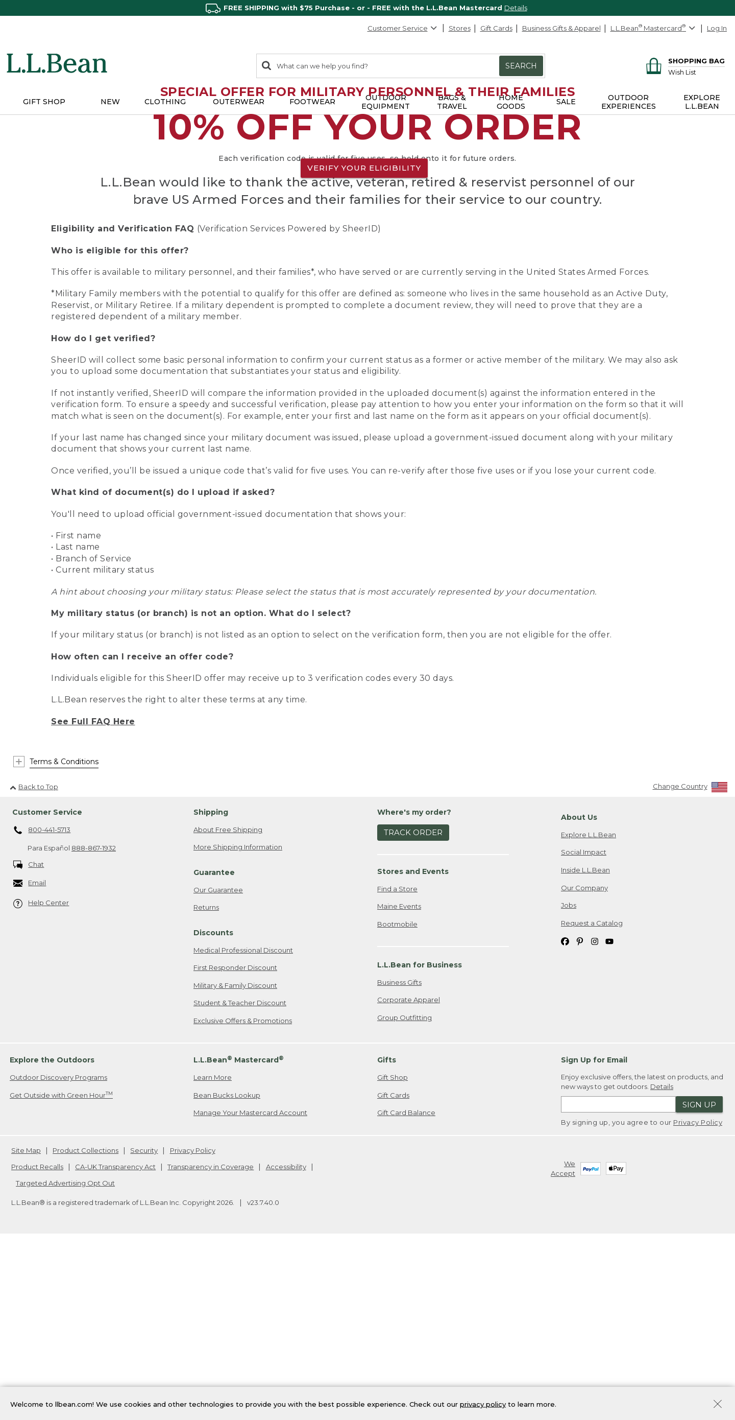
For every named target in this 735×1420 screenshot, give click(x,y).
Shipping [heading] (210, 988)
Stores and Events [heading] (413, 1047)
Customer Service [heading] (47, 988)
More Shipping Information (237, 1024)
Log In (717, 28)
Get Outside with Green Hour (61, 1271)
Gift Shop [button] (44, 101)
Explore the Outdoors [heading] (52, 1236)
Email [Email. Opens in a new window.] (29, 1059)
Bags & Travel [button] (452, 102)
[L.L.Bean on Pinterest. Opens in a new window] (580, 1116)
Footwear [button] (312, 101)
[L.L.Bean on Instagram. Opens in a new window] (595, 1116)
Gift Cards (496, 28)
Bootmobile (397, 1100)
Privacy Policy (697, 1299)
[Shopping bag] (684, 60)
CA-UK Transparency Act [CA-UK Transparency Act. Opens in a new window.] (115, 1343)
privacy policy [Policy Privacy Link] (483, 1404)
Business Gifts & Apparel (561, 28)
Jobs (568, 1081)
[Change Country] (690, 964)
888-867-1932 (93, 1024)
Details (515, 8)
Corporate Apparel (408, 1176)
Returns (206, 1084)
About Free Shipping (227, 1006)
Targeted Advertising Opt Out (65, 1359)
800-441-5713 (42, 1007)
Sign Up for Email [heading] (594, 1236)
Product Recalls (37, 1343)
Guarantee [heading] (214, 1048)
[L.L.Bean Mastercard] (654, 28)
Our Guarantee (218, 1066)
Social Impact (583, 1029)
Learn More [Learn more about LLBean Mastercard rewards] (212, 1253)
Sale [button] (566, 101)
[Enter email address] (618, 1281)
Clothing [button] (165, 101)
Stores (460, 28)
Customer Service (403, 28)
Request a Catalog (592, 1099)
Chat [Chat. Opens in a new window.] (28, 1041)
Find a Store (397, 1065)
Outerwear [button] (238, 101)
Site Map (26, 1327)
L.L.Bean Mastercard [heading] (238, 1236)
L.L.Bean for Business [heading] (419, 1141)
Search (521, 65)
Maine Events (399, 1082)
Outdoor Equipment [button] (385, 102)
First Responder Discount (235, 1144)
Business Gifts (399, 1158)
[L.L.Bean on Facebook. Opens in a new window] (565, 1116)
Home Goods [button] (511, 102)
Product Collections (85, 1327)
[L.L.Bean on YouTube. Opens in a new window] (609, 1116)
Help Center (41, 1079)
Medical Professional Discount (243, 1126)
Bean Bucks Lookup (226, 1271)
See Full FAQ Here (93, 898)
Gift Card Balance (406, 1289)
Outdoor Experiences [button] (628, 102)
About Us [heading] (579, 993)
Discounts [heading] (213, 1109)
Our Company (584, 1064)
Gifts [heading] (386, 1236)
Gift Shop (392, 1253)
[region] (367, 8)
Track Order (413, 1009)
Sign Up (699, 1281)
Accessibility (286, 1343)
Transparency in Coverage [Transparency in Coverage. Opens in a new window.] (210, 1343)
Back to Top (34, 963)
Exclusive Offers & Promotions (242, 1197)
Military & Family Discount (235, 1161)
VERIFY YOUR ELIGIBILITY (364, 256)
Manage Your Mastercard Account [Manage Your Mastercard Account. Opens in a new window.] (250, 1289)
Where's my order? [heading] (414, 988)
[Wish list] (696, 71)
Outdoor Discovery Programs (58, 1253)
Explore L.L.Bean (588, 1011)
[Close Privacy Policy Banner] (717, 1405)
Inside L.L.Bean (585, 1046)
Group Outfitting (404, 1194)
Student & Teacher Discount (239, 1179)
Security (144, 1327)
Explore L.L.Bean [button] (701, 102)
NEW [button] (110, 101)
